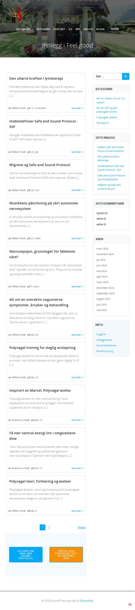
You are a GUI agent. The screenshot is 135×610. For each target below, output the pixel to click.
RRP (78, 29)
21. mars (36, 238)
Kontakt (59, 29)
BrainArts (86, 601)
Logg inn (101, 334)
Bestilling (43, 29)
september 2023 (106, 293)
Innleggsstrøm (104, 339)
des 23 (34, 334)
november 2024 (105, 254)
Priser (115, 29)
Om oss (88, 29)
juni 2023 (102, 304)
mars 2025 (102, 248)
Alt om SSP (24, 29)
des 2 (34, 510)
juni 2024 (102, 265)
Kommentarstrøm (106, 345)
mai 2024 (102, 271)
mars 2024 (102, 282)
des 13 (34, 377)
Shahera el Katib (21, 420)
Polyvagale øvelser (107, 117)
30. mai (35, 190)
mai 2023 (102, 310)
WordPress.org (104, 351)
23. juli (34, 151)
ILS (70, 29)
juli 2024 (101, 259)
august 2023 (103, 298)
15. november (38, 108)
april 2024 (102, 276)
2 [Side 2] (50, 527)
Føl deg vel (103, 123)
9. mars (35, 286)
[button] (130, 604)
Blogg (102, 29)
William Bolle (19, 108)
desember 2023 (105, 287)
